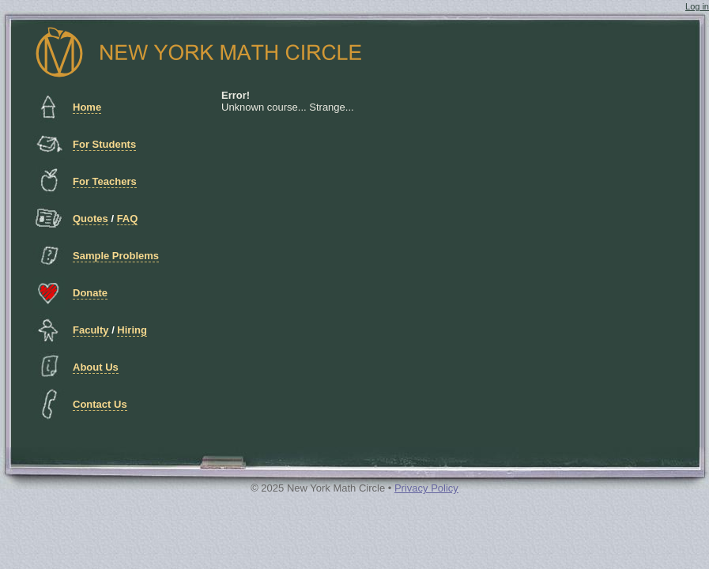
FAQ (127, 218)
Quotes (90, 218)
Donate (90, 293)
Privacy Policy (426, 488)
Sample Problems (116, 256)
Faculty (91, 330)
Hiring (132, 330)
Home (87, 107)
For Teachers (105, 181)
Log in (697, 6)
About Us (96, 367)
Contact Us (100, 404)
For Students (104, 144)
